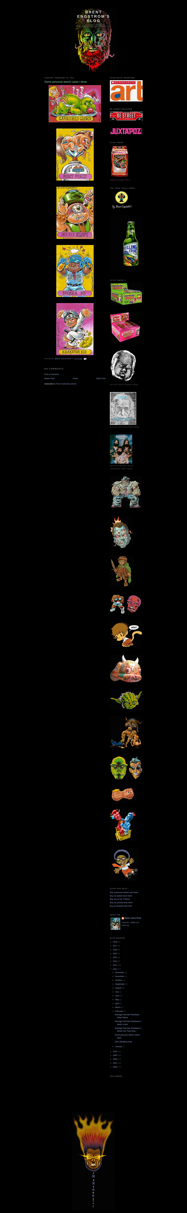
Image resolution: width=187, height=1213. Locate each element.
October (119, 980)
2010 (115, 1051)
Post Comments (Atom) (66, 384)
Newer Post (49, 378)
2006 (115, 1067)
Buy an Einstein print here (121, 906)
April (117, 1003)
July (117, 992)
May (117, 999)
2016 (115, 949)
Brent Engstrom (133, 918)
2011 (115, 969)
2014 (115, 957)
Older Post (100, 378)
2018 (115, 942)
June (117, 996)
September (120, 984)
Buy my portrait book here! (121, 902)
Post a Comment (51, 374)
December (120, 972)
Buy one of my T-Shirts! (120, 899)
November (120, 976)
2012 (115, 965)
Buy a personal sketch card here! (124, 892)
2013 (115, 961)
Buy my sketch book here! (121, 896)
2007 (115, 1063)
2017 (115, 946)
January (119, 1046)
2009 (115, 1055)
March (118, 1007)
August (118, 988)
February (119, 1011)
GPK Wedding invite (123, 1042)
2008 (115, 1059)
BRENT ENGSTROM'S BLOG (93, 16)
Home (75, 378)
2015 (115, 953)
